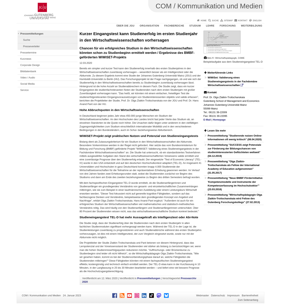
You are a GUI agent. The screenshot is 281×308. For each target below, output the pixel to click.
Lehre (210, 25)
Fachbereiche (174, 25)
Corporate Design (30, 65)
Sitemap (228, 21)
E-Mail (207, 119)
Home (203, 21)
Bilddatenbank (28, 71)
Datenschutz (218, 295)
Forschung (228, 25)
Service (24, 90)
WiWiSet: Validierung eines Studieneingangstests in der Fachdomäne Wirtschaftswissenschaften (232, 81)
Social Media (27, 83)
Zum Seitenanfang (248, 299)
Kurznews (25, 58)
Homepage (219, 119)
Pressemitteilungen (31, 33)
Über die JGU (125, 25)
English (257, 21)
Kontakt (242, 21)
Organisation (149, 25)
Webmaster (202, 295)
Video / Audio (27, 77)
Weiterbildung (251, 25)
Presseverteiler (31, 46)
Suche (215, 21)
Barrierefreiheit (250, 295)
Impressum (233, 295)
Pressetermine (28, 52)
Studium (195, 25)
